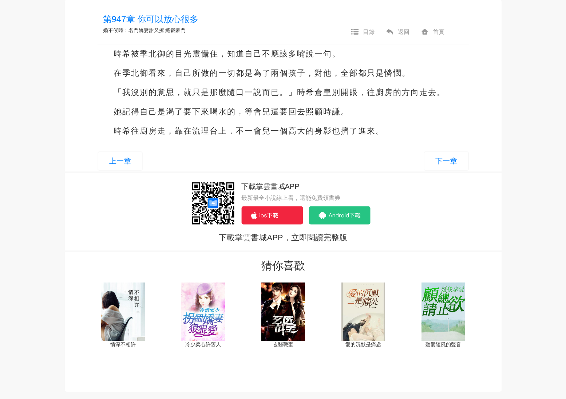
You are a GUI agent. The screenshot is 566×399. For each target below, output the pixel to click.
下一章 (446, 161)
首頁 (432, 32)
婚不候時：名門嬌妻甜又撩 (133, 30)
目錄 (363, 32)
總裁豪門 (175, 30)
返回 (397, 32)
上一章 (120, 161)
